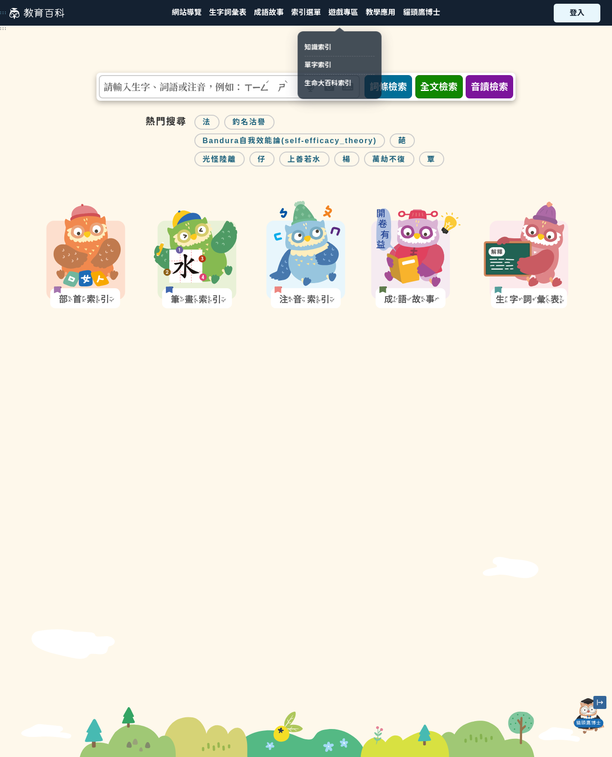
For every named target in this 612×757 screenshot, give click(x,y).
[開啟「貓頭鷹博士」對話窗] (588, 716)
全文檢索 (439, 87)
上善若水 (304, 159)
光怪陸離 (219, 159)
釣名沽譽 (249, 122)
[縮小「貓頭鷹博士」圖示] (599, 702)
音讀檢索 (489, 87)
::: (3, 12)
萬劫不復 (389, 159)
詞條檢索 (388, 87)
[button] (306, 13)
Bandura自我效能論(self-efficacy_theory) (290, 141)
